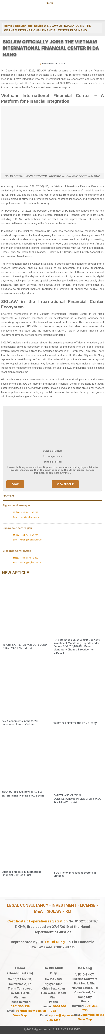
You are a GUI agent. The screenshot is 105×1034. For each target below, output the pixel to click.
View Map (20, 1015)
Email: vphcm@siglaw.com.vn (27, 540)
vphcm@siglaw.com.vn (65, 1015)
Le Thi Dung (55, 942)
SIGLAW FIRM (59, 911)
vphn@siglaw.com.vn (31, 1010)
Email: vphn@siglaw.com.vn (26, 517)
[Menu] (5, 13)
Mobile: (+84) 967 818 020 (25, 558)
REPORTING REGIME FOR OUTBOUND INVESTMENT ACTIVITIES (24, 646)
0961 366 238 (20, 1006)
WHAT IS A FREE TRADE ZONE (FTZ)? (75, 723)
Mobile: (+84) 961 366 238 (25, 512)
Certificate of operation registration (37, 921)
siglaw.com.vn (43, 1029)
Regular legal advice (29, 25)
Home (8, 25)
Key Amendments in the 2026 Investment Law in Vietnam (20, 722)
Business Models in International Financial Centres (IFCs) (22, 873)
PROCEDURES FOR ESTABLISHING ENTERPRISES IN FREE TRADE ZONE (23, 794)
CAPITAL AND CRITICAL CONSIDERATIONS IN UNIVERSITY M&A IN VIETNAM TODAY (77, 798)
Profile (49, 3)
